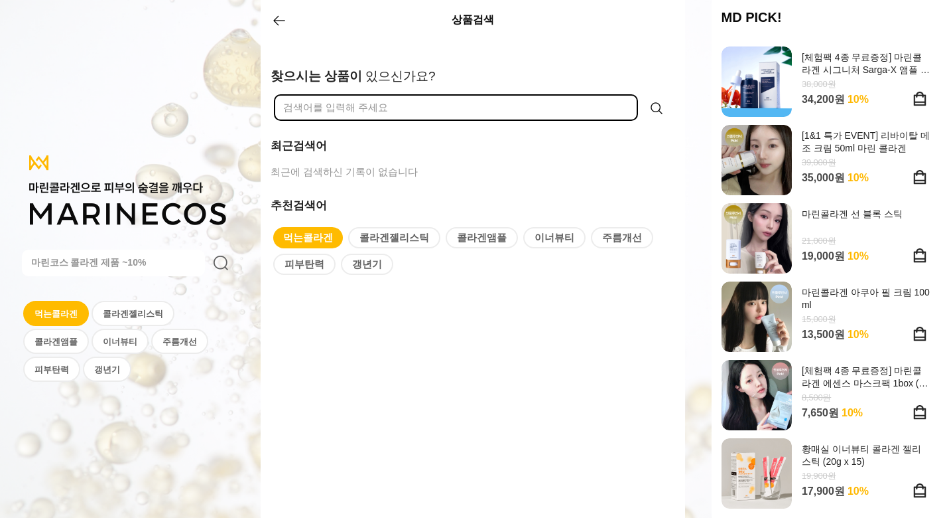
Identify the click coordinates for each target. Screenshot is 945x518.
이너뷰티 (120, 342)
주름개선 (179, 342)
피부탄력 (51, 370)
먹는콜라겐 (56, 314)
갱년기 (107, 370)
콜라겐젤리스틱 (133, 314)
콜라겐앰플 (56, 342)
